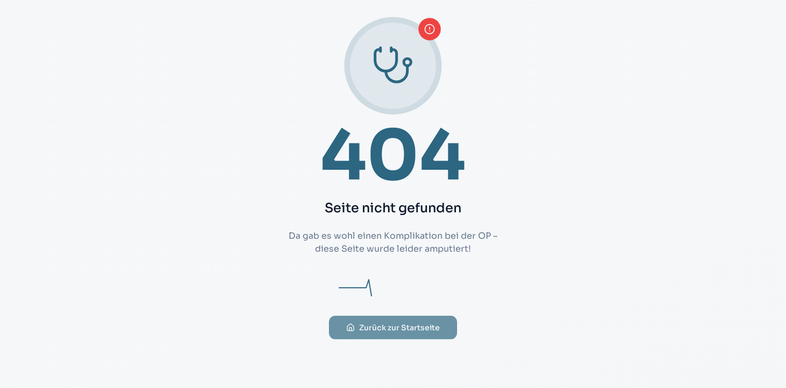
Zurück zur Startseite (393, 333)
